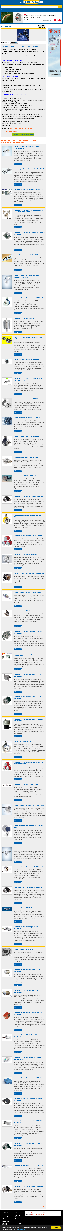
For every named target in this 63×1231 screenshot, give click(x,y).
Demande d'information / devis (23, 135)
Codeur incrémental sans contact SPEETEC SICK (29, 1078)
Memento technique (4, 1223)
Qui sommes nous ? (5, 1213)
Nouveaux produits (4, 1216)
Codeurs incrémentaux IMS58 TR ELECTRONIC (28, 1186)
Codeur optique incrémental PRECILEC (26, 399)
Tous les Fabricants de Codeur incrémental (28, 887)
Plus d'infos (21, 1229)
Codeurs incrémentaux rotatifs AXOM (26, 255)
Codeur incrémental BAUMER (23, 908)
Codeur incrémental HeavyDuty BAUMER (27, 418)
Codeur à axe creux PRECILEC (23, 611)
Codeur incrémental (31, 140)
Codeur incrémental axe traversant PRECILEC (28, 298)
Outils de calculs (17, 1213)
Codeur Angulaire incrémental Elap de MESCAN (29, 169)
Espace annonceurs (18, 1222)
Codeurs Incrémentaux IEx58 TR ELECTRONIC (28, 536)
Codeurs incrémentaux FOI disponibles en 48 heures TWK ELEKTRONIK (28, 211)
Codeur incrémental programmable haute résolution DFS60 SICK (27, 276)
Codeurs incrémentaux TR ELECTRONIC (26, 784)
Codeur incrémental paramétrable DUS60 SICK (29, 848)
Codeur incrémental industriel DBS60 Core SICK (29, 867)
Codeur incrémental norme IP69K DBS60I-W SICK (29, 805)
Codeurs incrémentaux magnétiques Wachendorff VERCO (26, 654)
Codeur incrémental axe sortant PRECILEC (27, 436)
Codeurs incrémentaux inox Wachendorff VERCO (29, 189)
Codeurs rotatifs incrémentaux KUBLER (26, 457)
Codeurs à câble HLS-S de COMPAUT (25, 476)
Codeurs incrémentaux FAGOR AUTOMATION (28, 1166)
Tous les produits (39, 1207)
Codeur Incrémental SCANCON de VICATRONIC (29, 573)
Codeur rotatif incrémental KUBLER (25, 554)
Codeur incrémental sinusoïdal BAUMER (26, 359)
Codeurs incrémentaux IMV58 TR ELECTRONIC (28, 496)
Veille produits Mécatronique (5, 1220)
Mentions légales (17, 1219)
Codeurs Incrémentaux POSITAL (24, 318)
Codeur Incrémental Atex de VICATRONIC (27, 592)
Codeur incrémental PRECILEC (23, 949)
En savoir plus (18, 164)
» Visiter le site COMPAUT (10, 131)
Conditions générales (17, 1216)
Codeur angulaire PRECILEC (22, 741)
